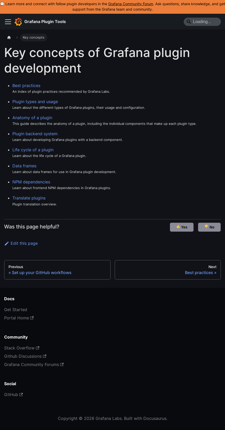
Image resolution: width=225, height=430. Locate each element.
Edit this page (21, 243)
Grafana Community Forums (34, 364)
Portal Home (19, 317)
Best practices (26, 85)
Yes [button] (182, 226)
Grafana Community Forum (130, 4)
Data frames (24, 165)
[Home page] (9, 37)
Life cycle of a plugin (32, 149)
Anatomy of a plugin (32, 117)
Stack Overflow (21, 347)
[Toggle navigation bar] (8, 22)
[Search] (202, 22)
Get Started (15, 309)
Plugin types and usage (35, 101)
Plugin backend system (35, 133)
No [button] (209, 226)
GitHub (13, 394)
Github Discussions (25, 356)
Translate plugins (28, 197)
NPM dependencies (31, 181)
